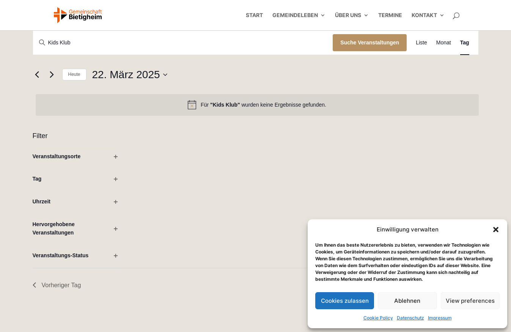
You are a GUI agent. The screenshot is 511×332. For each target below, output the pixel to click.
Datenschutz (410, 318)
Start (254, 15)
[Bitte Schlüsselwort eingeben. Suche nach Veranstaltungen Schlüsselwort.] (183, 43)
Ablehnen (407, 300)
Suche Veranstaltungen (369, 42)
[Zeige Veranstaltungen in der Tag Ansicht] (464, 43)
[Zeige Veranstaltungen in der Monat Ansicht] (443, 43)
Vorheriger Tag (57, 285)
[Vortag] (37, 74)
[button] (496, 229)
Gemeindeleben (295, 15)
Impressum (440, 318)
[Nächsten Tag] (52, 74)
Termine (390, 15)
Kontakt (424, 15)
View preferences (470, 300)
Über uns (348, 15)
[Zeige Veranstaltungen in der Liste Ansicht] (421, 43)
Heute (74, 74)
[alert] (257, 104)
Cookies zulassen (345, 300)
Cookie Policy (378, 318)
